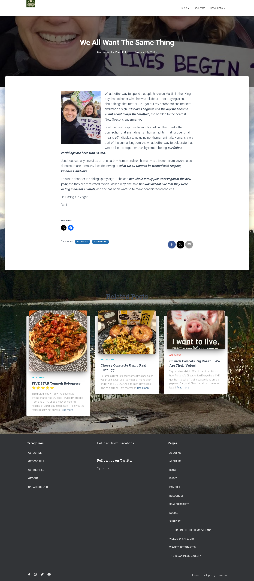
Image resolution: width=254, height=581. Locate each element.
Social (173, 513)
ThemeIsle (222, 575)
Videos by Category (181, 538)
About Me (200, 8)
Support (174, 521)
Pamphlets (176, 487)
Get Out (33, 478)
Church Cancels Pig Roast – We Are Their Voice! (194, 363)
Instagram (35, 575)
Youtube (49, 575)
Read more (67, 409)
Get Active (82, 242)
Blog (185, 8)
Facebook (29, 575)
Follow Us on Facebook (116, 443)
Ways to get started (182, 547)
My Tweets (103, 468)
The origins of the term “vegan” (190, 530)
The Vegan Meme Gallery (185, 555)
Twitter (42, 575)
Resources (217, 8)
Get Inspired (100, 242)
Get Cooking (38, 377)
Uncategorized (38, 487)
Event (173, 478)
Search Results (179, 504)
